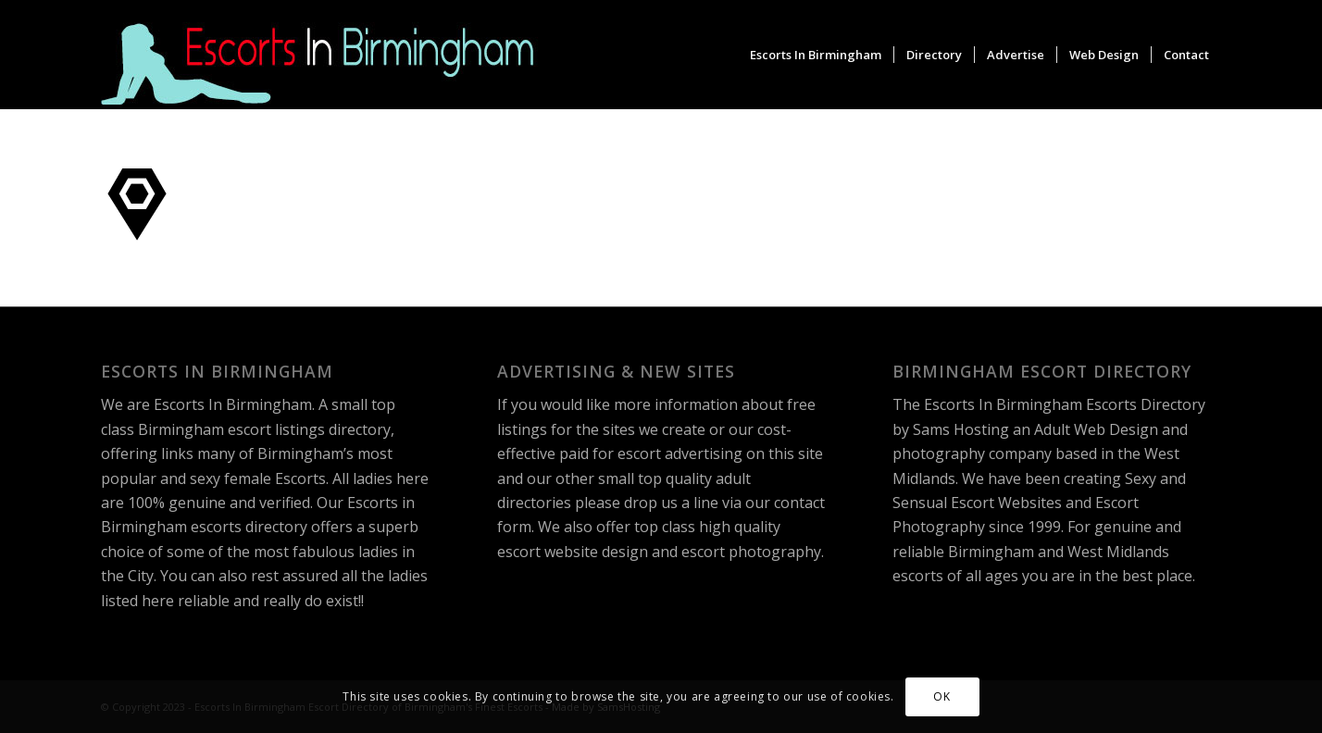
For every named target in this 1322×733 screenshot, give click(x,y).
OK (941, 696)
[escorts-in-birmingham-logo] (321, 54)
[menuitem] (815, 54)
